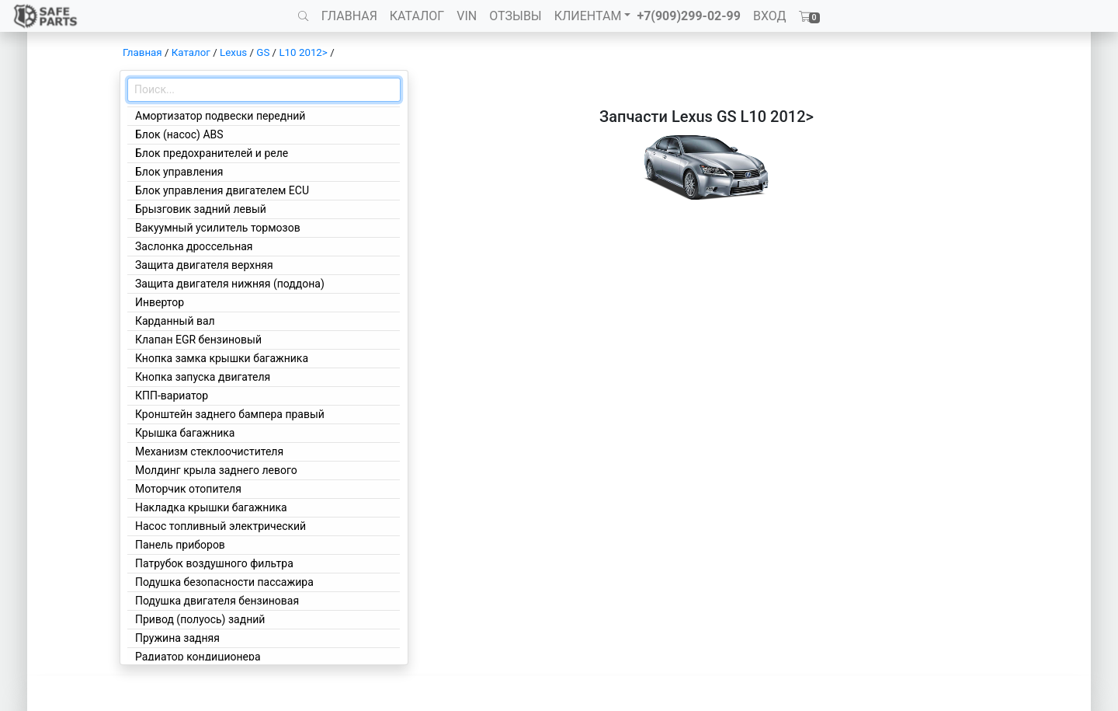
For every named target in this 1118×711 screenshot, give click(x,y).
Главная (142, 52)
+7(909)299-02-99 (689, 16)
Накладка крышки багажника (211, 507)
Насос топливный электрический (220, 526)
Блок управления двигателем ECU (222, 190)
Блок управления (179, 172)
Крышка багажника (184, 433)
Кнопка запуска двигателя (202, 377)
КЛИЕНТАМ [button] (588, 16)
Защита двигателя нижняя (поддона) (230, 283)
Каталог (191, 52)
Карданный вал (175, 321)
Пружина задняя (177, 638)
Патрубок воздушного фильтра (214, 563)
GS (262, 52)
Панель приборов (180, 544)
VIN (467, 16)
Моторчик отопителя (188, 489)
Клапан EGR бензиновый (198, 339)
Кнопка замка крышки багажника (221, 358)
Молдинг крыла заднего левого (216, 470)
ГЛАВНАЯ (349, 16)
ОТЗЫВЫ (515, 16)
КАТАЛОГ (417, 16)
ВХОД (769, 16)
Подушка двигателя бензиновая (217, 600)
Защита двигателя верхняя (204, 265)
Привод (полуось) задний (200, 619)
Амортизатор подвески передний (220, 116)
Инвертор (159, 302)
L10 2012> (303, 52)
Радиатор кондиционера (198, 656)
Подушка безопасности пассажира (224, 582)
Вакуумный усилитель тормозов (217, 227)
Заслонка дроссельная (194, 246)
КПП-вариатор (171, 395)
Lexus (233, 52)
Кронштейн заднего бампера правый (230, 414)
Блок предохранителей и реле (211, 153)
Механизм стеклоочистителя (209, 451)
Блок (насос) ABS (179, 134)
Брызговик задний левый (200, 209)
